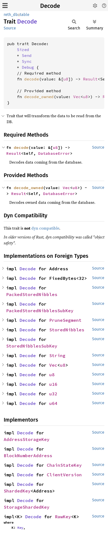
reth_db (11, 14)
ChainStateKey (64, 465)
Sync (27, 61)
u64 (53, 403)
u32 (53, 394)
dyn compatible (45, 228)
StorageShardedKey (26, 507)
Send (27, 55)
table (24, 14)
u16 (53, 384)
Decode (50, 5)
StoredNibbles (66, 330)
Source (10, 28)
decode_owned (39, 96)
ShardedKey (17, 491)
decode (31, 79)
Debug (28, 67)
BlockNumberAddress (28, 455)
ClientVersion (64, 475)
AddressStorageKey (26, 439)
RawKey (63, 516)
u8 (65, 79)
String (57, 355)
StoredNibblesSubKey (31, 346)
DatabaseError (54, 153)
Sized (23, 49)
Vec (77, 96)
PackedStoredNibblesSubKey (39, 310)
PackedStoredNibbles (31, 294)
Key (20, 527)
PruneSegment (65, 320)
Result (90, 79)
